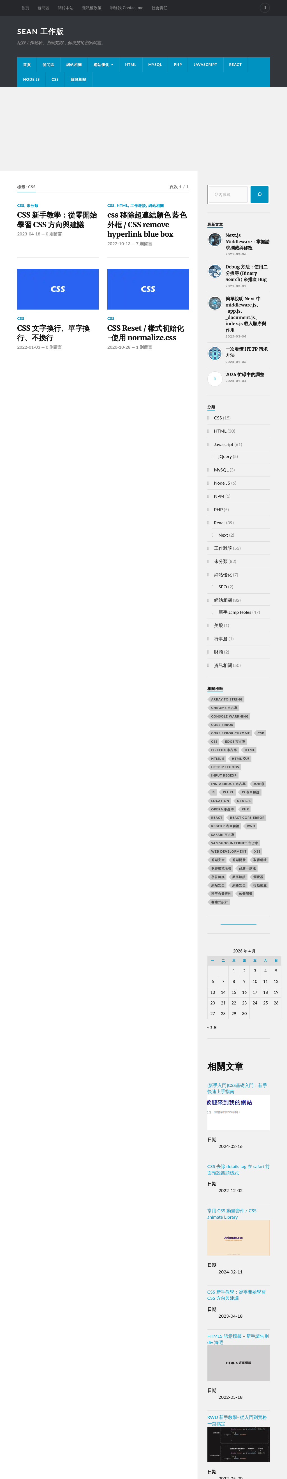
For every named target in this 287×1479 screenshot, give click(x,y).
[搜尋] (260, 194)
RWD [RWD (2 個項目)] (251, 826)
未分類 (32, 205)
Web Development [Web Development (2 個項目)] (229, 851)
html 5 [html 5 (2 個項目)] (217, 758)
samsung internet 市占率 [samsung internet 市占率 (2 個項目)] (234, 843)
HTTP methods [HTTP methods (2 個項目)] (225, 767)
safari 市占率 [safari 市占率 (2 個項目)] (223, 834)
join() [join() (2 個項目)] (258, 784)
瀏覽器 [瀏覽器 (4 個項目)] (258, 877)
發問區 (43, 7)
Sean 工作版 (40, 31)
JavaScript (205, 64)
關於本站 (65, 7)
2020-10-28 (118, 347)
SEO (223, 586)
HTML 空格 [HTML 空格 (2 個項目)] (240, 758)
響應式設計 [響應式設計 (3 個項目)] (219, 902)
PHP (178, 64)
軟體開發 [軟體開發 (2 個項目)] (246, 893)
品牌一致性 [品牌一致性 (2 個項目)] (247, 868)
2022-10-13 (118, 243)
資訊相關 (78, 79)
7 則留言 (144, 243)
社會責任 (159, 7)
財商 (218, 651)
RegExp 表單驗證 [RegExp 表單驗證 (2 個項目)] (225, 826)
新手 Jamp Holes (235, 612)
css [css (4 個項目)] (214, 741)
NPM (219, 496)
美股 (218, 625)
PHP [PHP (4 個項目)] (245, 809)
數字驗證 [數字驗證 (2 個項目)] (239, 877)
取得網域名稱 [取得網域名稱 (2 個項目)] (221, 868)
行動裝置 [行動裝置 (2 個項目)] (260, 885)
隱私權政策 (91, 7)
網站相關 (74, 64)
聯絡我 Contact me (126, 7)
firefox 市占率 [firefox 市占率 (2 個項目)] (224, 750)
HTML (130, 64)
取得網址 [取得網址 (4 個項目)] (260, 860)
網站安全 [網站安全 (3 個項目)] (218, 885)
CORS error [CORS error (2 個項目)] (222, 724)
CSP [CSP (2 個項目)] (261, 733)
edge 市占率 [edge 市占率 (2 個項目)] (235, 741)
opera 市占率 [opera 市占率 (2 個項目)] (222, 809)
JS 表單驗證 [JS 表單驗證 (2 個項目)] (251, 792)
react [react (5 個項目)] (217, 817)
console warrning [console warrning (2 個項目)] (230, 716)
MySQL (155, 64)
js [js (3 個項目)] (213, 792)
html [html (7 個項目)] (250, 750)
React (235, 64)
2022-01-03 (28, 347)
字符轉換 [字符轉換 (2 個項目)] (218, 877)
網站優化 (101, 64)
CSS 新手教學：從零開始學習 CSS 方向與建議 (57, 220)
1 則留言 (144, 347)
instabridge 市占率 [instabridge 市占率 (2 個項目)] (228, 784)
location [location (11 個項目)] (220, 801)
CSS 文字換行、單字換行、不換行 (53, 333)
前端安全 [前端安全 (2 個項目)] (218, 860)
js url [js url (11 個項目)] (228, 792)
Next (223, 534)
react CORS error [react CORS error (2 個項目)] (247, 817)
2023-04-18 (28, 233)
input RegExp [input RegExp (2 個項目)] (224, 775)
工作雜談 (138, 205)
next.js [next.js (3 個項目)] (244, 801)
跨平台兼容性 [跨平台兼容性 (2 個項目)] (221, 893)
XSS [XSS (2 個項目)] (257, 851)
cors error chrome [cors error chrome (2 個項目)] (230, 733)
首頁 (25, 7)
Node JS (31, 79)
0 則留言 (54, 233)
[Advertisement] (143, 129)
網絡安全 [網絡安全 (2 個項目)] (239, 885)
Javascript (223, 444)
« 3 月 (212, 1027)
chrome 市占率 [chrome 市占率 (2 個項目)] (224, 707)
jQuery (225, 456)
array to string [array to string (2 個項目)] (227, 699)
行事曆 (221, 638)
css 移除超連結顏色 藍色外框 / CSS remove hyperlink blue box (147, 225)
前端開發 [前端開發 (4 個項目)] (239, 860)
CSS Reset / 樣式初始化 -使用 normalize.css (145, 333)
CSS (55, 79)
